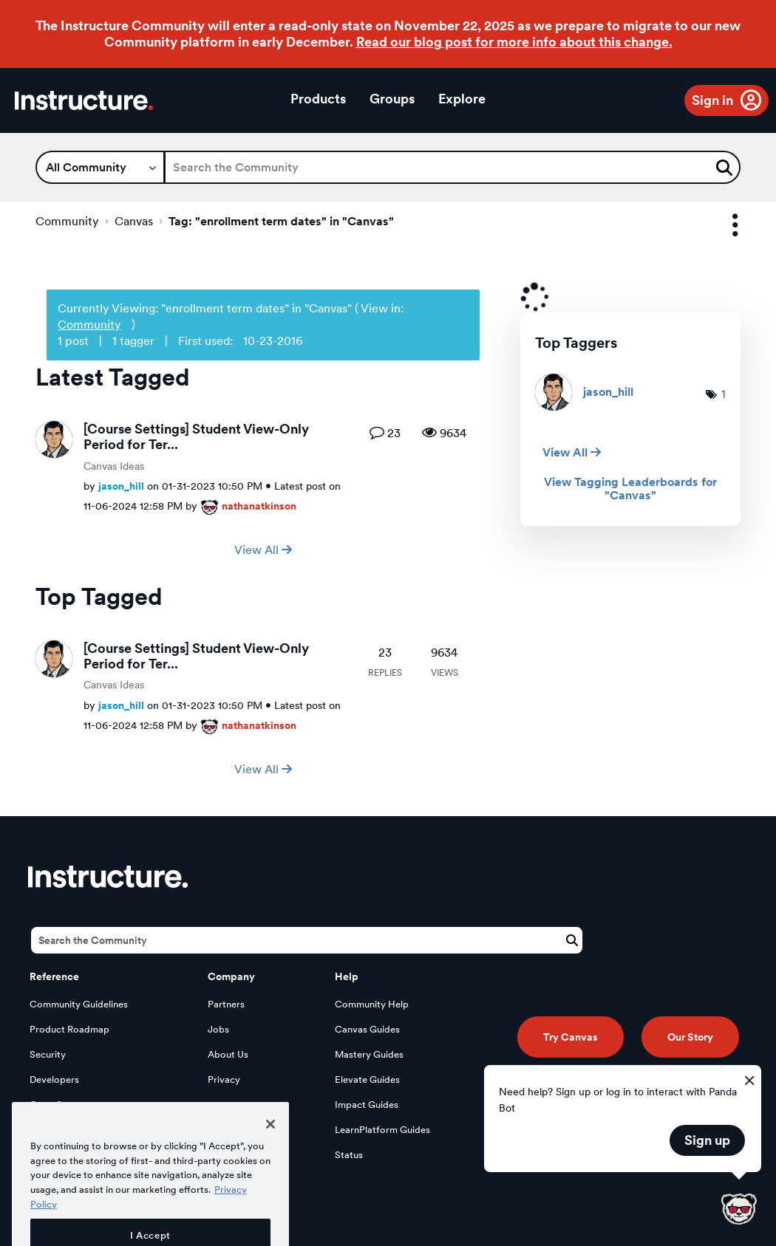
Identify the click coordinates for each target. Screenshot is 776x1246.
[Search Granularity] (100, 167)
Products (318, 98)
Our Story (690, 1037)
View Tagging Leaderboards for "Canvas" (630, 489)
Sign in (712, 100)
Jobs (218, 1029)
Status (349, 1154)
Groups (392, 98)
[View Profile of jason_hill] (121, 486)
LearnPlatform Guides (382, 1129)
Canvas (134, 221)
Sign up (707, 1140)
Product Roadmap (69, 1029)
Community (67, 221)
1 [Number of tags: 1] (723, 394)
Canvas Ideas (114, 466)
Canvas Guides (367, 1029)
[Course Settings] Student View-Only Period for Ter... (196, 436)
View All (263, 550)
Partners (226, 1004)
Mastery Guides (369, 1054)
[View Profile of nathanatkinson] (259, 506)
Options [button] (722, 226)
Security (48, 1054)
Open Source (58, 1104)
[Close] (270, 1153)
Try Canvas (570, 1037)
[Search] (452, 167)
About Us (228, 1054)
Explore (462, 98)
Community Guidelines (79, 1004)
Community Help (372, 1004)
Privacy (224, 1079)
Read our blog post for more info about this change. (514, 41)
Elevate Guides (367, 1079)
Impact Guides (366, 1104)
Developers (54, 1079)
